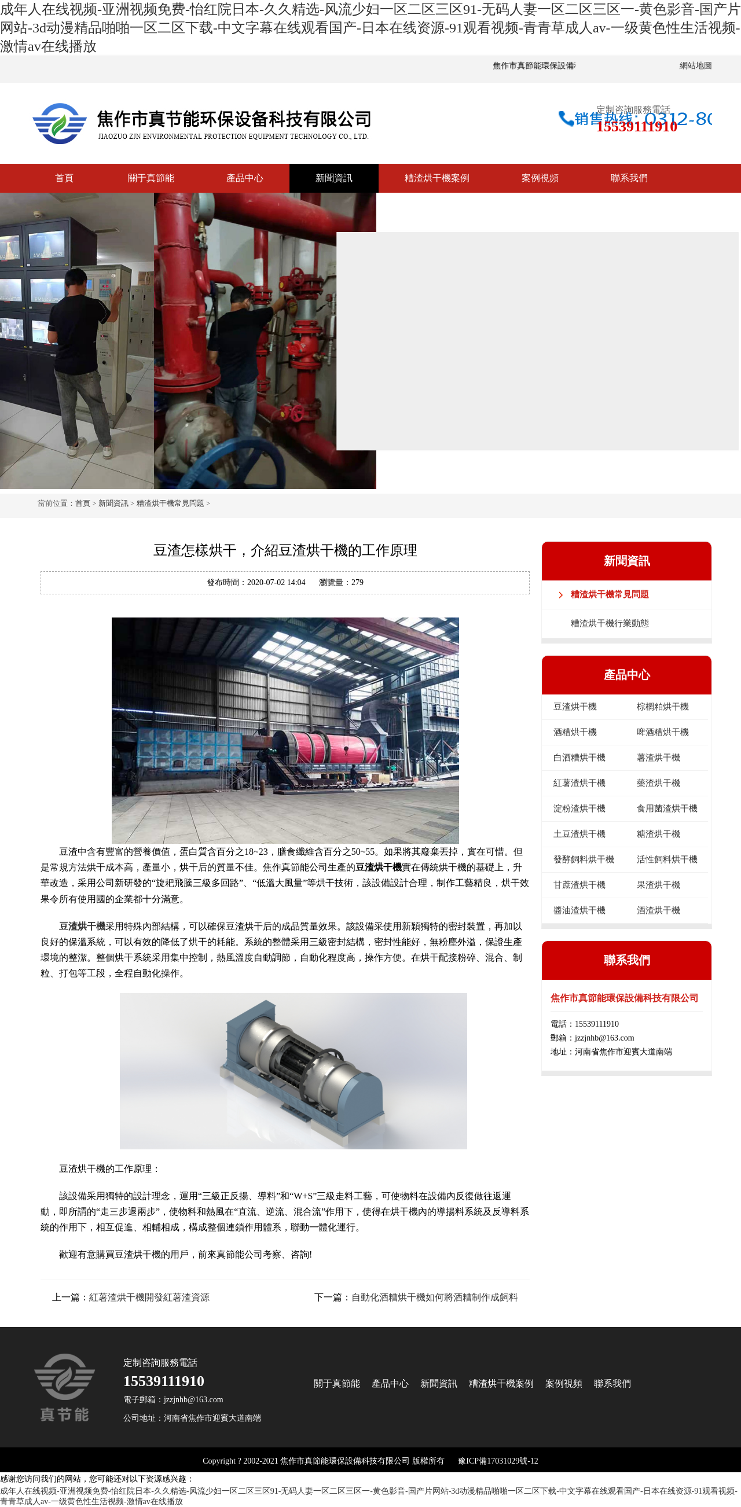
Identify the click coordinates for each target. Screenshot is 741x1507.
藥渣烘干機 (658, 783)
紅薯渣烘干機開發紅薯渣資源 (149, 1297)
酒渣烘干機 (658, 910)
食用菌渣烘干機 (667, 808)
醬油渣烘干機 (579, 910)
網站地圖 (696, 65)
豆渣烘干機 (82, 926)
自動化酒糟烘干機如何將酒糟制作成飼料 (434, 1297)
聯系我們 (629, 178)
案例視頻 (540, 178)
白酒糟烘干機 (579, 757)
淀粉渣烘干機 (579, 808)
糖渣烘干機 (658, 834)
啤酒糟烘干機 (663, 732)
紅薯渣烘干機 (579, 783)
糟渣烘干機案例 (437, 178)
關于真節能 (151, 178)
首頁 (64, 178)
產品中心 (244, 178)
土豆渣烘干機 (579, 834)
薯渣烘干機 (658, 757)
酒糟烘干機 (575, 732)
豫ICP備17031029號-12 (498, 1461)
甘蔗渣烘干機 (579, 885)
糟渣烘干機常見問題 (170, 503)
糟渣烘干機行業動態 (610, 623)
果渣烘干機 (658, 885)
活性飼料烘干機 (667, 859)
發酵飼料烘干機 (583, 859)
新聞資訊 (334, 178)
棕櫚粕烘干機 (663, 706)
